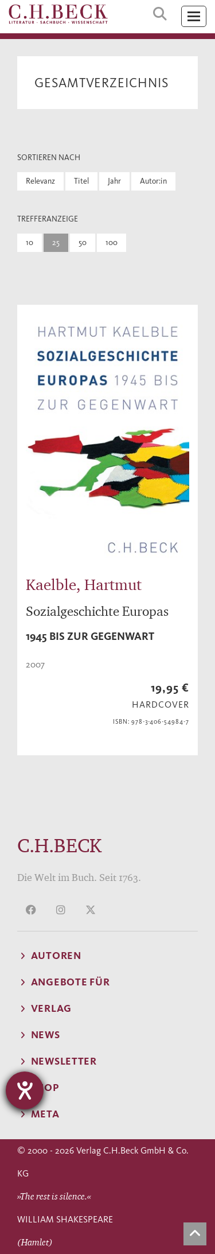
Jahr (114, 181)
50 (83, 242)
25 (56, 242)
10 (29, 242)
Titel (81, 181)
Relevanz (40, 181)
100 (111, 242)
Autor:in (153, 181)
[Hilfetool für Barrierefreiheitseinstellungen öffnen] (25, 1090)
